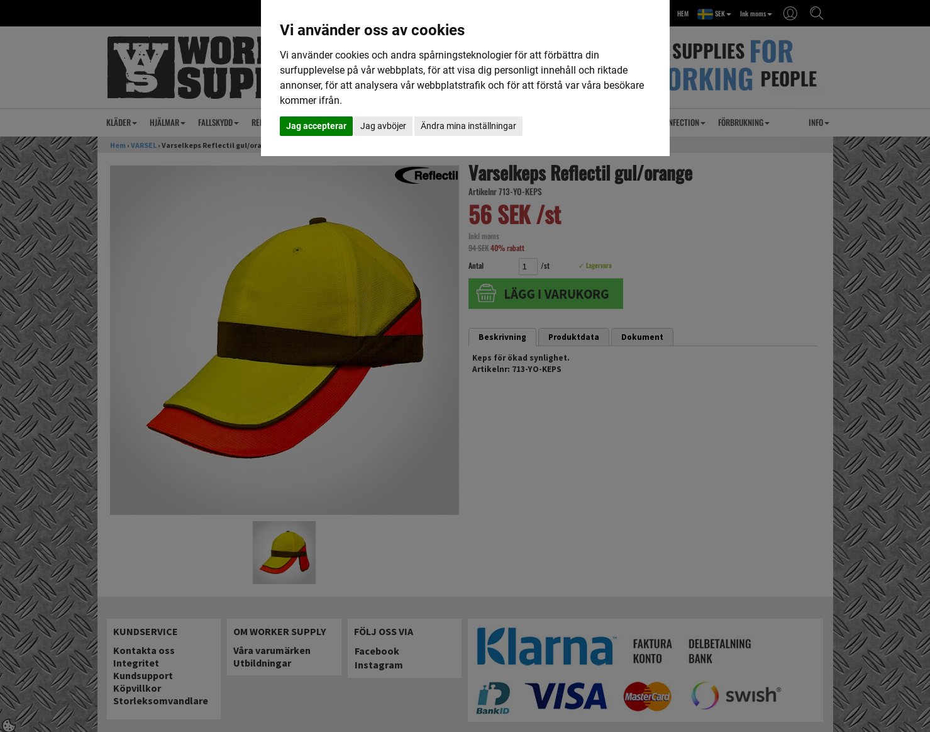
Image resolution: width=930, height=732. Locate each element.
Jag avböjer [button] (383, 126)
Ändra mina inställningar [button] (468, 126)
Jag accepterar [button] (316, 126)
